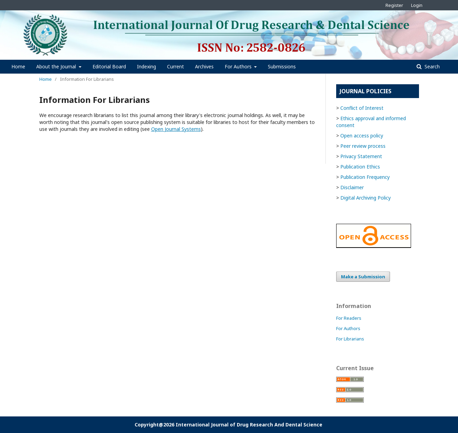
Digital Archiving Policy (365, 197)
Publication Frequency (365, 177)
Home (18, 66)
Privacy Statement (361, 156)
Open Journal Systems (176, 129)
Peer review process (363, 146)
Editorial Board (109, 66)
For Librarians (350, 339)
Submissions (282, 66)
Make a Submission (363, 276)
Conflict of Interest (361, 108)
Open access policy (361, 135)
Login (416, 5)
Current (175, 66)
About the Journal (56, 66)
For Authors (239, 66)
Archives (204, 66)
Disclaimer (352, 187)
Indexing (146, 66)
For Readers (348, 318)
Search (431, 66)
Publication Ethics (360, 166)
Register (394, 5)
